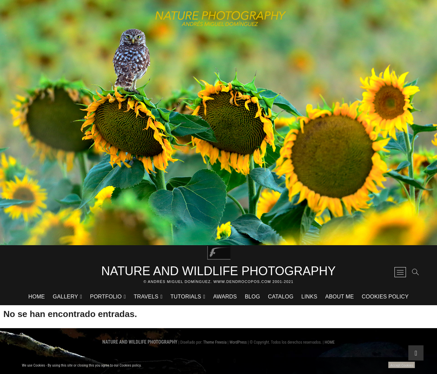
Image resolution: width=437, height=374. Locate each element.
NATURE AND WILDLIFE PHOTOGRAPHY (218, 271)
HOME (36, 296)
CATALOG (281, 296)
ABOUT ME (339, 296)
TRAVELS (146, 296)
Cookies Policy (385, 296)
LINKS (309, 296)
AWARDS (225, 296)
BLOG (252, 296)
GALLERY (65, 296)
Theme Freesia (214, 342)
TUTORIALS (185, 296)
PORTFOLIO (106, 296)
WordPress (238, 342)
